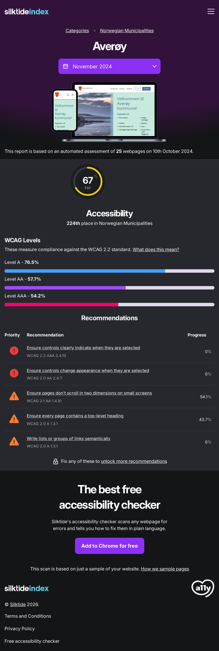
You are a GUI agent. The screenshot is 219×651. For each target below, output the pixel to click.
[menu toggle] (211, 11)
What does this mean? (156, 249)
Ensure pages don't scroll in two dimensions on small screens (89, 393)
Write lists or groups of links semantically (68, 438)
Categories (77, 30)
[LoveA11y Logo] (202, 589)
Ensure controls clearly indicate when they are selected (83, 347)
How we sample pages (165, 569)
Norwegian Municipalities (127, 30)
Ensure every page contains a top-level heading (75, 415)
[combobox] (109, 66)
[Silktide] (27, 12)
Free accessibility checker (32, 641)
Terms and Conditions (28, 616)
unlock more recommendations (134, 461)
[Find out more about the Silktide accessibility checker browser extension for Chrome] (109, 518)
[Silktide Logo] (27, 588)
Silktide (18, 604)
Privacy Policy (20, 628)
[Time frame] (109, 66)
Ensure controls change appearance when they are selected (88, 370)
